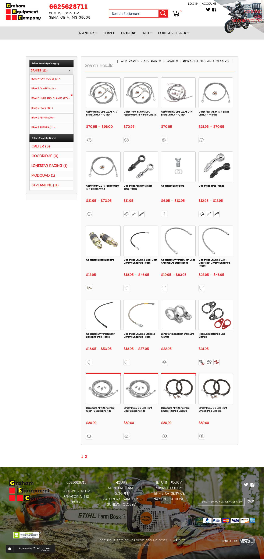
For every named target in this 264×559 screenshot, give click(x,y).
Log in (193, 4)
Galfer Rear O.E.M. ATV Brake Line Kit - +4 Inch (214, 113)
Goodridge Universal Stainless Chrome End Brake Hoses (139, 335)
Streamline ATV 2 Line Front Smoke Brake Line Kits (213, 409)
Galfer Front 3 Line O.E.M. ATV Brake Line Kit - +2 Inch (101, 113)
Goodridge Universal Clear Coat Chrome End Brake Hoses (178, 261)
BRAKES (172, 61)
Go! (163, 14)
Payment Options (168, 499)
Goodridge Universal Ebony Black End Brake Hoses (100, 335)
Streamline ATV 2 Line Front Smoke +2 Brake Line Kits (175, 409)
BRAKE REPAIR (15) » (42, 117)
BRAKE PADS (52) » (41, 107)
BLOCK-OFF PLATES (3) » (45, 78)
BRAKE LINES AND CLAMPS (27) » (49, 98)
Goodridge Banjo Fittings (211, 185)
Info (147, 33)
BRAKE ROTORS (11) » (42, 127)
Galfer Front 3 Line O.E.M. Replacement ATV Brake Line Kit (140, 113)
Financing (128, 33)
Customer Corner (173, 33)
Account (209, 4)
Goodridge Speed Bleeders (100, 259)
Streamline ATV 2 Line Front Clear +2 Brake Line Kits (100, 409)
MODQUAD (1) (43, 175)
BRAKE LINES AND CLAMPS (206, 61)
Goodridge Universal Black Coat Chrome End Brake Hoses (140, 261)
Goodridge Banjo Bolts (172, 185)
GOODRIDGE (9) (44, 156)
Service (109, 33)
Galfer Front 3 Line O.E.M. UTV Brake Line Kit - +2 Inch (177, 113)
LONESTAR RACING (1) (49, 166)
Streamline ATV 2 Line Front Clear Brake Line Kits (138, 409)
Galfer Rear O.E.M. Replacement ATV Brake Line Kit (102, 187)
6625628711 (68, 6)
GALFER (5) (40, 146)
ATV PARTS (130, 61)
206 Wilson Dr (76, 491)
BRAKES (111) (39, 70)
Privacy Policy (168, 488)
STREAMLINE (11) (44, 185)
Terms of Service (168, 493)
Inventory (88, 33)
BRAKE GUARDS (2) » (43, 88)
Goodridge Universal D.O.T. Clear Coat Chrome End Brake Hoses (214, 262)
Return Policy (168, 482)
